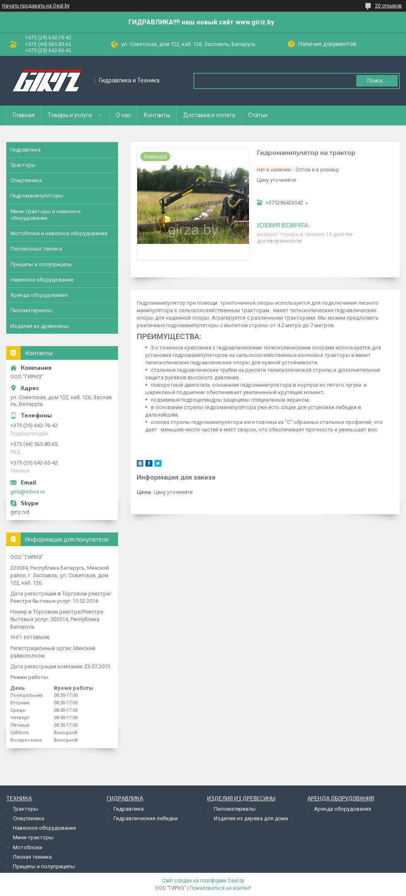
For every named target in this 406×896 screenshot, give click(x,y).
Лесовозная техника (36, 249)
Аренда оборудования (39, 295)
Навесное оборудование (41, 280)
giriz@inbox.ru (27, 492)
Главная (24, 115)
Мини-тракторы (33, 837)
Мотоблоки (27, 847)
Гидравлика (25, 150)
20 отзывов (388, 6)
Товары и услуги (70, 115)
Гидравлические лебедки (146, 818)
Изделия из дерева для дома (251, 818)
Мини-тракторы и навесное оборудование (45, 214)
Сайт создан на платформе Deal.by (203, 881)
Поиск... (377, 80)
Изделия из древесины (39, 326)
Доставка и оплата (209, 115)
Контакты (157, 115)
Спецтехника (26, 180)
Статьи (258, 115)
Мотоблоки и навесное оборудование (58, 233)
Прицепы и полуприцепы (41, 264)
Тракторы (23, 165)
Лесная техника (32, 857)
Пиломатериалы (31, 310)
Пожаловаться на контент (220, 888)
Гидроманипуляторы (36, 196)
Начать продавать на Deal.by (36, 6)
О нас (123, 115)
